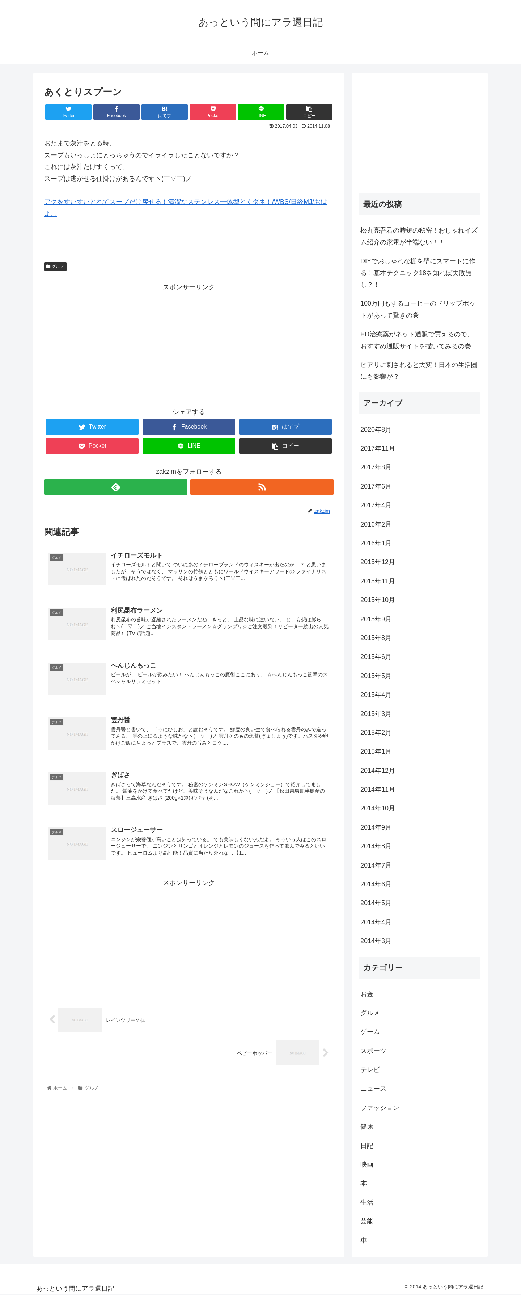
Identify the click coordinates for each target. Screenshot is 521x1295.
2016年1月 (375, 543)
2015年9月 (375, 619)
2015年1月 (375, 751)
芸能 (366, 1221)
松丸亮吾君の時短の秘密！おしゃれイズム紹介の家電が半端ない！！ (419, 236)
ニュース (373, 1088)
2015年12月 (377, 562)
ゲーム (370, 1031)
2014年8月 (375, 846)
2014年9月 (375, 827)
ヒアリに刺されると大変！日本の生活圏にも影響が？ (419, 370)
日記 (366, 1145)
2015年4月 (375, 694)
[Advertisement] (189, 344)
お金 (366, 994)
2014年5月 (375, 903)
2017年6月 (375, 486)
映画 (366, 1164)
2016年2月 (375, 524)
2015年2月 (375, 732)
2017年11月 (377, 448)
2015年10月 (377, 600)
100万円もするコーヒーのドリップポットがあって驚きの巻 (417, 309)
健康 (366, 1126)
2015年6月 (375, 656)
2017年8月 (375, 467)
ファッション (379, 1107)
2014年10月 (377, 808)
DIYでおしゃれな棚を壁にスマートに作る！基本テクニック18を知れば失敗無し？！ (417, 272)
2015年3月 (375, 713)
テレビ (370, 1069)
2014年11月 (377, 789)
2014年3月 (375, 941)
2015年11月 (377, 581)
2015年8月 (375, 638)
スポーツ (373, 1051)
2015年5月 (375, 676)
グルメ (55, 266)
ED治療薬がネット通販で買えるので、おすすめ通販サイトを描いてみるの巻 (417, 340)
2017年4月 (375, 505)
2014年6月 (375, 884)
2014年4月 (375, 922)
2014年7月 (375, 865)
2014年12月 (377, 770)
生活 (366, 1202)
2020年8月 (375, 429)
